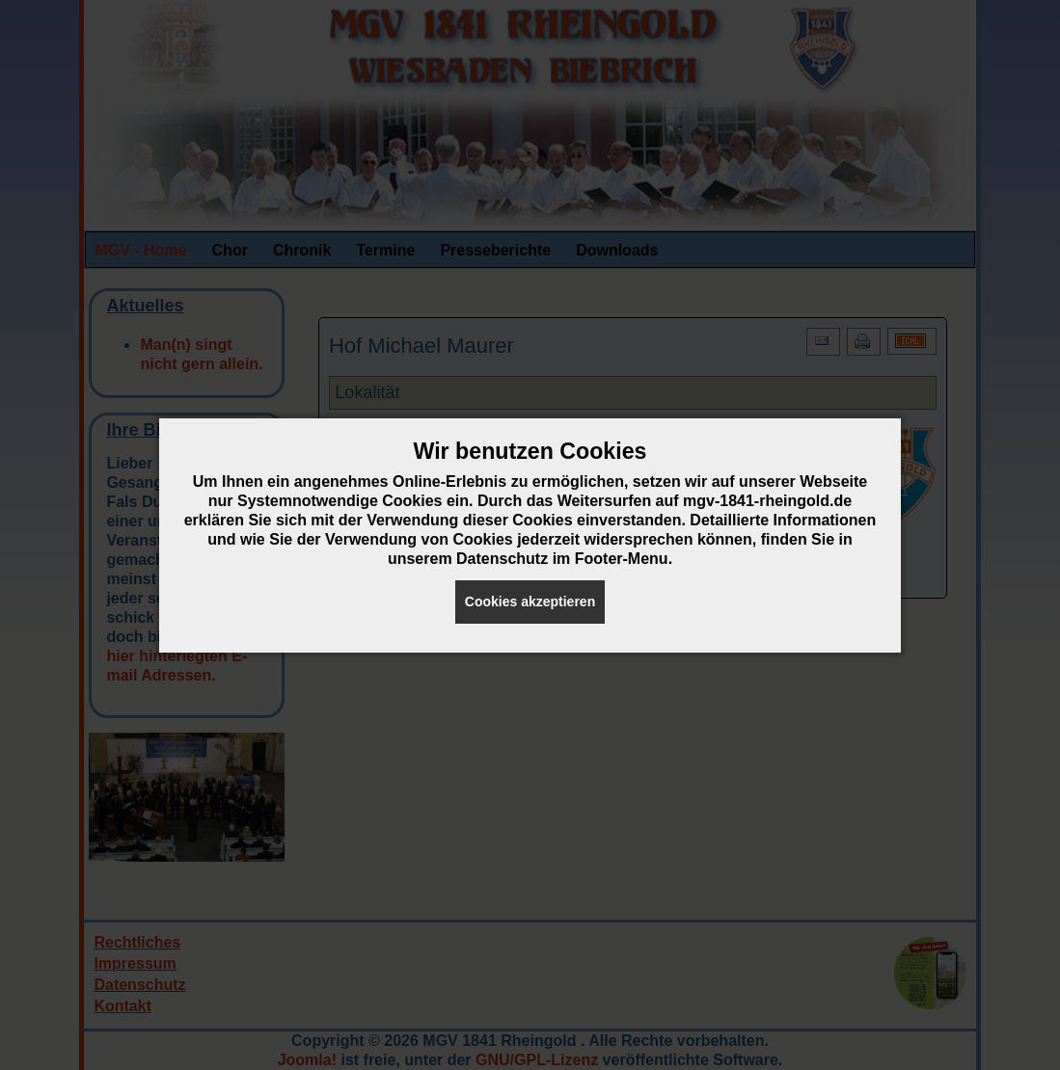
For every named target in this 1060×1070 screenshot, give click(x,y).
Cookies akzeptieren (530, 601)
